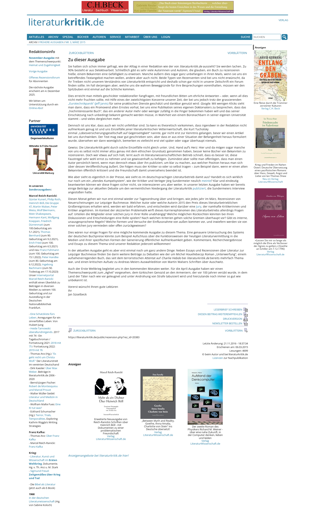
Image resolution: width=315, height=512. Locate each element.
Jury (198, 206)
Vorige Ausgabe (38, 71)
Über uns (150, 37)
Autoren (99, 37)
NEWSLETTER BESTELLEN (230, 323)
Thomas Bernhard (39, 233)
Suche (245, 37)
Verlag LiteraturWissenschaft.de (111, 437)
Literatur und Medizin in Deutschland (43, 398)
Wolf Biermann (46, 210)
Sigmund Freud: (44, 474)
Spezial (67, 37)
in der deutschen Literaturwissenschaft (42, 499)
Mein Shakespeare (40, 214)
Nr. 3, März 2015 (75, 42)
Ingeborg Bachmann (41, 266)
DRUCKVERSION (235, 319)
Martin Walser (41, 206)
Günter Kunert (37, 199)
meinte (206, 181)
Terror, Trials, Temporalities (40, 416)
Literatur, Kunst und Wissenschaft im (43, 460)
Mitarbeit (132, 37)
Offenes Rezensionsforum (44, 77)
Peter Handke (50, 257)
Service (115, 37)
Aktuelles (36, 37)
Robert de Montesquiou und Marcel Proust (43, 388)
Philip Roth (53, 199)
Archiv (53, 37)
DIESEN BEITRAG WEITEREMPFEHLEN (223, 314)
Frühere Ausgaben (51, 42)
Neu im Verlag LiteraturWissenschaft (270, 180)
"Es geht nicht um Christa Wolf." (42, 357)
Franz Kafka (36, 446)
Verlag (283, 20)
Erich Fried (35, 242)
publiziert (199, 188)
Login (165, 37)
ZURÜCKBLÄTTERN (81, 53)
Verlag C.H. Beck (270, 108)
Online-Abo (35, 108)
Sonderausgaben (40, 189)
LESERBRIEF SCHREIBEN (231, 309)
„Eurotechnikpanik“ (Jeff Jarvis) (88, 103)
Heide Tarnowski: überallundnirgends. (41, 330)
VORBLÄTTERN (238, 53)
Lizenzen (218, 358)
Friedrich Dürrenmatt (40, 222)
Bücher (83, 37)
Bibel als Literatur (45, 484)
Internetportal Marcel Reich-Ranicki (41, 277)
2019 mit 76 (36, 350)
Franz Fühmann (49, 250)
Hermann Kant (38, 217)
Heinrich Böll (36, 203)
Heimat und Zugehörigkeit (44, 65)
